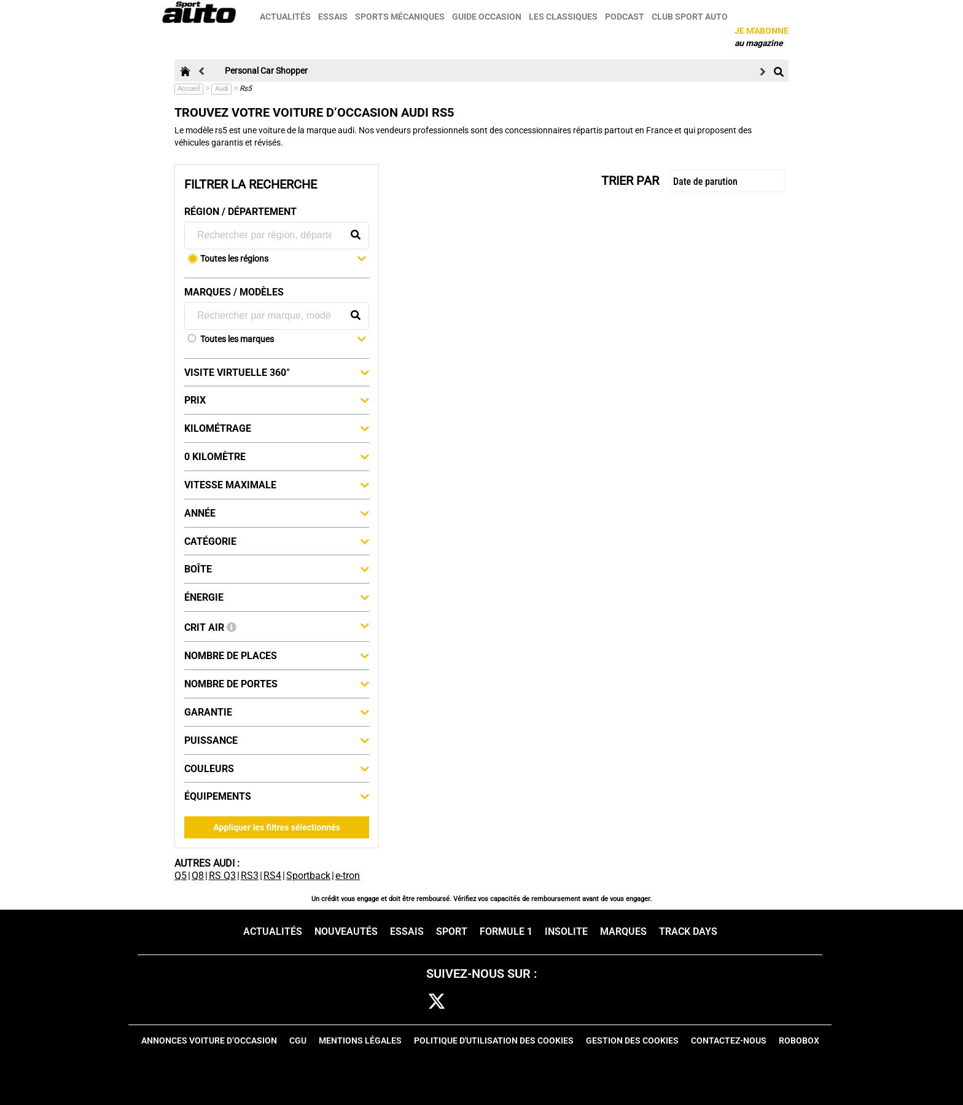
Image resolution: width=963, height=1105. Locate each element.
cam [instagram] (474, 1002)
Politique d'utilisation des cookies (494, 1040)
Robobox (799, 1040)
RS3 (250, 875)
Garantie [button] (276, 712)
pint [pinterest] (510, 1002)
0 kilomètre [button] (276, 456)
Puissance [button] (276, 740)
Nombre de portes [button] (276, 683)
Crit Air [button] (276, 626)
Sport (451, 931)
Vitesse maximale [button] (276, 484)
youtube (549, 1002)
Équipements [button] (276, 796)
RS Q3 (222, 875)
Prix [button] (276, 400)
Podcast (625, 16)
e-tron (347, 875)
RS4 (272, 875)
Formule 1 (506, 931)
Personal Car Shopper (266, 71)
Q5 (180, 875)
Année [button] (276, 513)
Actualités (286, 16)
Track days (688, 931)
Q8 (198, 875)
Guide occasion (488, 16)
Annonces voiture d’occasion (209, 1040)
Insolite (566, 931)
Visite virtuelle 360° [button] (276, 372)
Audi (221, 89)
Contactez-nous (728, 1040)
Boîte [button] (276, 569)
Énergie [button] (276, 597)
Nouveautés (346, 931)
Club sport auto (691, 16)
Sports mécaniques (401, 16)
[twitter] (436, 1002)
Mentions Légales (360, 1040)
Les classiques (564, 16)
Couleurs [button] (276, 768)
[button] (283, 260)
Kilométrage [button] (276, 428)
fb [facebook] (404, 1002)
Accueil (188, 89)
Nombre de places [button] (276, 655)
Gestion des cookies (632, 1040)
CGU (297, 1040)
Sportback (308, 875)
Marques (623, 931)
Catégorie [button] (276, 541)
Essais (334, 16)
